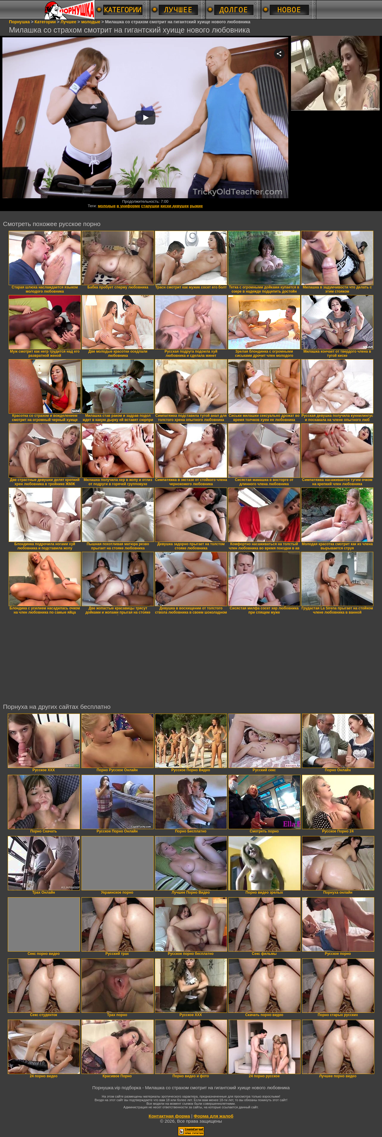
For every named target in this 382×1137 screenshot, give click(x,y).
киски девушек (175, 206)
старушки (150, 206)
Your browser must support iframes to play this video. (145, 118)
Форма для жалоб (213, 1115)
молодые (107, 206)
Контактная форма (169, 1115)
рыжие (196, 206)
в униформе (128, 206)
